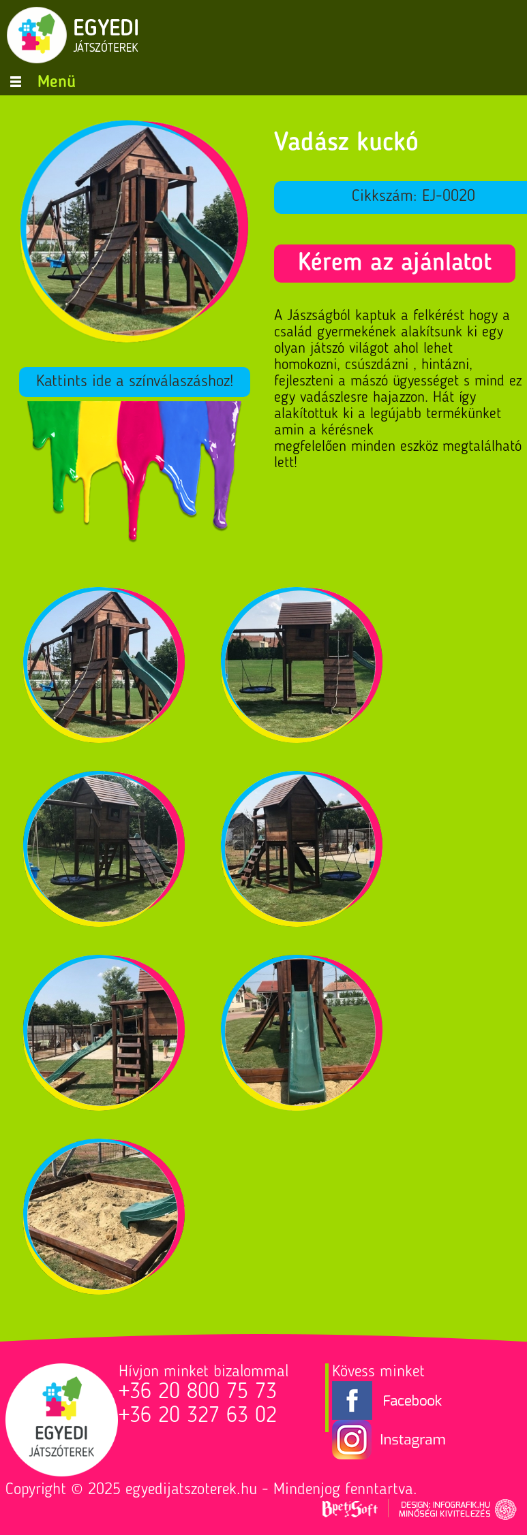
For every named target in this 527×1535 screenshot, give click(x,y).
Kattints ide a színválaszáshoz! (134, 382)
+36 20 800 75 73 (198, 1393)
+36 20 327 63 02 (198, 1416)
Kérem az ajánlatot (395, 263)
